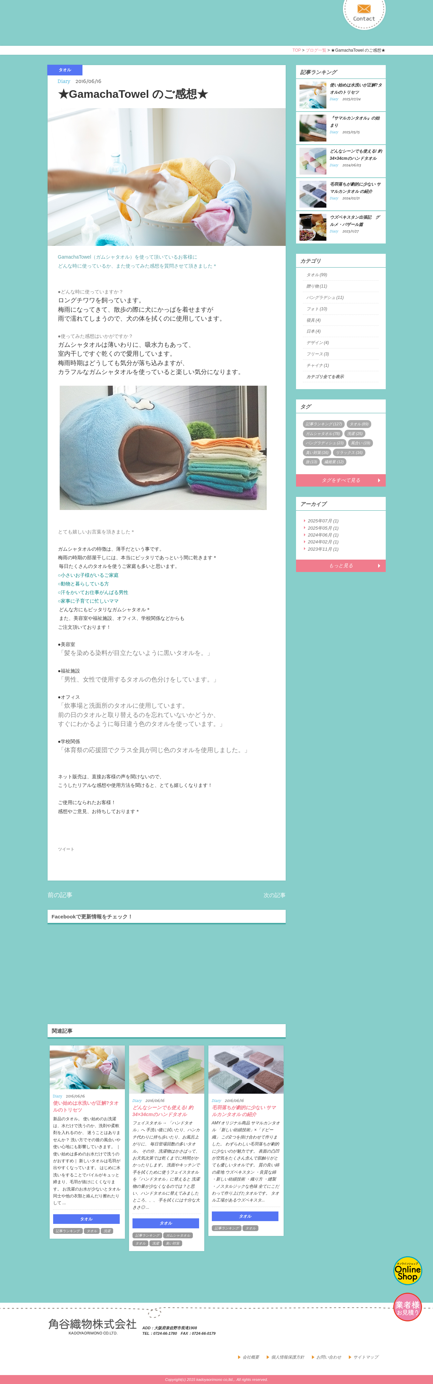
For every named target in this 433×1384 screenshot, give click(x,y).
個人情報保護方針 (287, 1357)
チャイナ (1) (317, 365)
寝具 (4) (313, 320)
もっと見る (341, 565)
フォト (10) (316, 308)
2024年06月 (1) (323, 535)
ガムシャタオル (178, 1235)
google (378, 1332)
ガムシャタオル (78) (323, 433)
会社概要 (251, 1357)
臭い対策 (172, 1243)
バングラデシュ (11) (325, 297)
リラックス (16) (349, 452)
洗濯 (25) (355, 433)
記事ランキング (68, 1231)
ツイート (66, 849)
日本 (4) (313, 331)
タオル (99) (316, 274)
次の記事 (275, 895)
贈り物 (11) (316, 286)
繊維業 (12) (334, 462)
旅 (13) (311, 462)
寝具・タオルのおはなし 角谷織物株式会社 (109, 28)
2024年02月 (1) (323, 541)
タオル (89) (359, 424)
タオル (92, 1231)
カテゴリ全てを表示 (325, 376)
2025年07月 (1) (323, 520)
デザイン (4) (317, 342)
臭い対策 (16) (317, 452)
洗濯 (107, 1231)
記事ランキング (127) (324, 424)
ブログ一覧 (316, 50)
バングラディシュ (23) (325, 443)
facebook (362, 1332)
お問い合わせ (328, 1357)
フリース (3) (317, 354)
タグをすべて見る (341, 480)
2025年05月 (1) (323, 528)
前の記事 (60, 895)
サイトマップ (365, 1357)
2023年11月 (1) (323, 549)
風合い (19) (360, 443)
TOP (297, 50)
